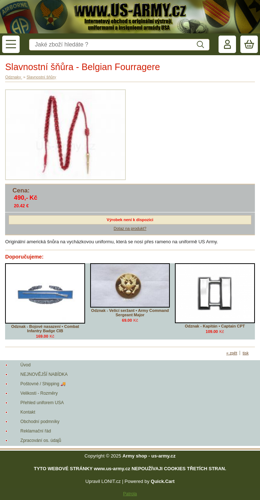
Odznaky (13, 77)
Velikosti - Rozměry (39, 393)
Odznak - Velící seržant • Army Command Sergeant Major (130, 312)
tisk (246, 353)
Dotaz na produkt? (130, 228)
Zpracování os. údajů (40, 440)
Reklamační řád (35, 431)
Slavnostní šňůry (41, 77)
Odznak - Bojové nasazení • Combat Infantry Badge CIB (45, 328)
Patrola (130, 493)
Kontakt (27, 412)
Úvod (25, 364)
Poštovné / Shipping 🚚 (43, 383)
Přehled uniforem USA (42, 402)
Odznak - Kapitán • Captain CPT (215, 326)
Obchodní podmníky (39, 421)
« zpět (231, 353)
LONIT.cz (111, 481)
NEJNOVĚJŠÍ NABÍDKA (44, 374)
